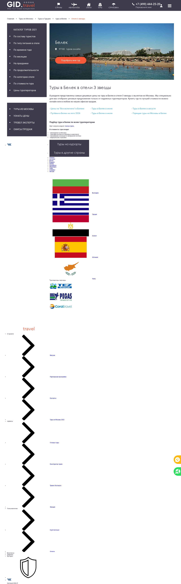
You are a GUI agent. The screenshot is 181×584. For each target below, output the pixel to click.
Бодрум (51, 162)
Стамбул (52, 170)
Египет (94, 236)
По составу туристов (24, 36)
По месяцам (20, 56)
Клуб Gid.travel (54, 530)
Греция (94, 214)
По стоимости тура (24, 83)
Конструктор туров (56, 464)
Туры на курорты (69, 144)
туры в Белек (61, 19)
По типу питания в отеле (27, 43)
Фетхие (51, 171)
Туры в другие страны (69, 152)
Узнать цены (21, 116)
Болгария (95, 193)
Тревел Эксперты (24, 122)
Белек (51, 160)
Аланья (51, 157)
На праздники (21, 63)
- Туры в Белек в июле (101, 113)
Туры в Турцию (44, 19)
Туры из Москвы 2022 (57, 419)
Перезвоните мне (144, 7)
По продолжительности (26, 70)
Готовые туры (54, 442)
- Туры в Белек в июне (101, 108)
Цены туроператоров (25, 90)
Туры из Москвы (26, 19)
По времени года (23, 50)
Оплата (52, 551)
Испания (95, 257)
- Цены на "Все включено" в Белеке (66, 108)
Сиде (51, 168)
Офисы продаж (23, 129)
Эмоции (52, 507)
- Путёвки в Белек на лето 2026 (64, 113)
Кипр (93, 279)
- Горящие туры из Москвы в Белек (149, 113)
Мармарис (52, 167)
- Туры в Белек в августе (144, 108)
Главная (10, 19)
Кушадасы (52, 165)
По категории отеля (24, 77)
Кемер (51, 164)
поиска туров (69, 126)
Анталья (52, 159)
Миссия (52, 355)
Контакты (53, 398)
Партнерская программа (58, 377)
